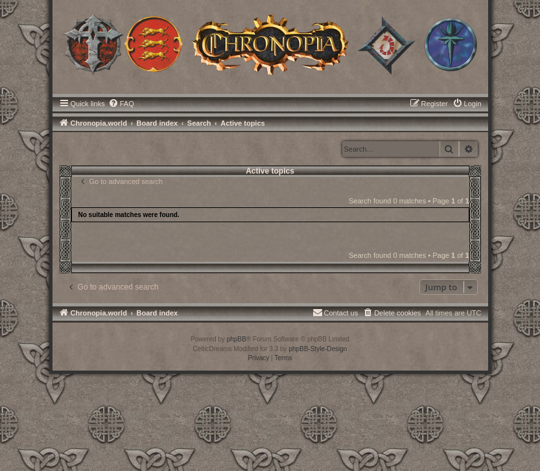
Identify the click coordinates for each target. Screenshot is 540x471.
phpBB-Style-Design (317, 348)
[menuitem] (121, 103)
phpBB (236, 339)
